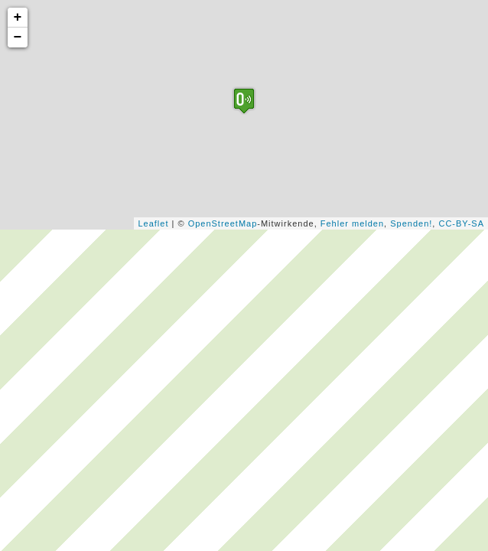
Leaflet (153, 223)
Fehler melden (352, 223)
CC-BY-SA (461, 223)
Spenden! (411, 223)
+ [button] (18, 17)
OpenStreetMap (223, 223)
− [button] (18, 37)
